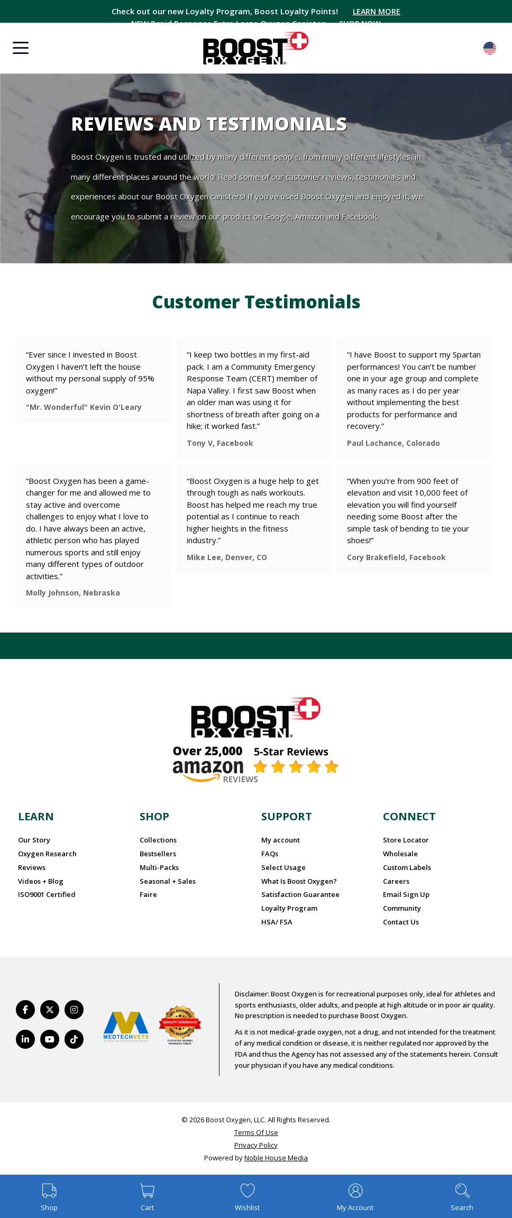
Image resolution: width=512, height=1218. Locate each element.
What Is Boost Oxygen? (299, 881)
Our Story (34, 840)
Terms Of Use (256, 1132)
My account (280, 840)
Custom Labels (407, 867)
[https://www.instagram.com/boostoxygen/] (74, 1009)
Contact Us (401, 922)
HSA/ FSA (276, 922)
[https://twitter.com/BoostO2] (49, 1009)
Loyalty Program (289, 908)
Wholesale (400, 853)
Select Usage (283, 867)
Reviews (31, 867)
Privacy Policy (256, 1145)
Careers (396, 881)
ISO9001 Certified (47, 894)
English (489, 48)
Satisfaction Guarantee (300, 894)
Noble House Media (276, 1157)
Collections (158, 840)
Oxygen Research (47, 853)
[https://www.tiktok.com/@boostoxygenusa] (74, 1039)
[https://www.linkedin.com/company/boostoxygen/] (25, 1039)
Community (402, 908)
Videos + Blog (40, 881)
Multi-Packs (159, 867)
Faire (148, 894)
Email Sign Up (406, 894)
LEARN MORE (376, 11)
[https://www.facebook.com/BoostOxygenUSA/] (25, 1009)
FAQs (269, 853)
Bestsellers (158, 853)
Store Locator (406, 840)
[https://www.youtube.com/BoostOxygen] (49, 1039)
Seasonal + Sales (168, 881)
